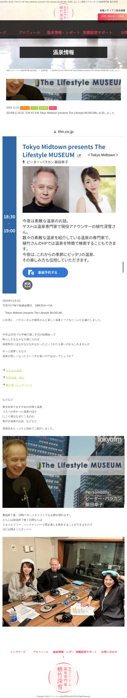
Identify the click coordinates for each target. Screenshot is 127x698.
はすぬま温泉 (14, 370)
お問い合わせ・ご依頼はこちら (112, 18)
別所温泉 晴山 (15, 377)
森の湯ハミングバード (19, 385)
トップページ (15, 31)
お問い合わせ (112, 31)
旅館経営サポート (88, 31)
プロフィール (39, 31)
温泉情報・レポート (63, 31)
